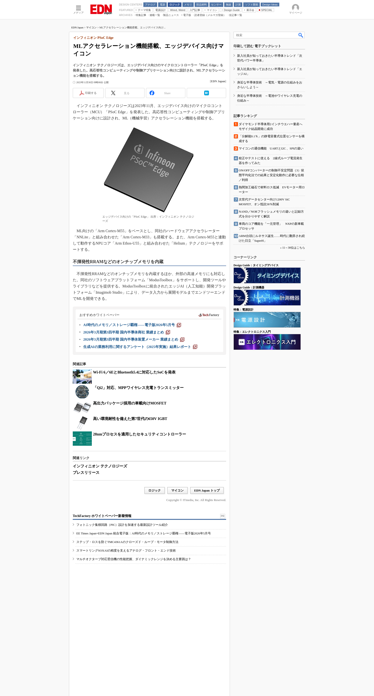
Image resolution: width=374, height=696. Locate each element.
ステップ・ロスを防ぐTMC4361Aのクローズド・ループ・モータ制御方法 (127, 542)
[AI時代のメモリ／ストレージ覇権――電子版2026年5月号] (132, 325)
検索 (301, 35)
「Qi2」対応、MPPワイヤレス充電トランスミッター (138, 388)
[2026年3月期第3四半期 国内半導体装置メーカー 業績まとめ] (133, 339)
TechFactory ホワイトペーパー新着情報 (102, 516)
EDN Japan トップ (207, 490)
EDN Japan (77, 27)
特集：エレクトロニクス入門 (252, 331)
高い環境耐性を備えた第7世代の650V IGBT (130, 419)
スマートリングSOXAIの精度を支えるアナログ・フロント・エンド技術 (126, 550)
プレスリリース (86, 473)
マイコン (91, 27)
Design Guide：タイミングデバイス (256, 265)
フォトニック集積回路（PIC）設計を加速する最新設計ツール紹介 (122, 525)
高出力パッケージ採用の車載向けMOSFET (129, 403)
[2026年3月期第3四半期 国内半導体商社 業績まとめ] (126, 332)
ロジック (154, 490)
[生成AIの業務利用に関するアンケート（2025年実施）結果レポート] (140, 347)
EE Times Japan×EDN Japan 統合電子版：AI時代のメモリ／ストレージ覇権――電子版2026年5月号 (143, 533)
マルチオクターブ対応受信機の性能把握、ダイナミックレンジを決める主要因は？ (133, 559)
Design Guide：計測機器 (249, 287)
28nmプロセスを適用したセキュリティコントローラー (139, 434)
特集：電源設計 (244, 309)
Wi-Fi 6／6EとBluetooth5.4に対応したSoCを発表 (134, 372)
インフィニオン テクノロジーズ (100, 466)
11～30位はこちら (293, 247)
